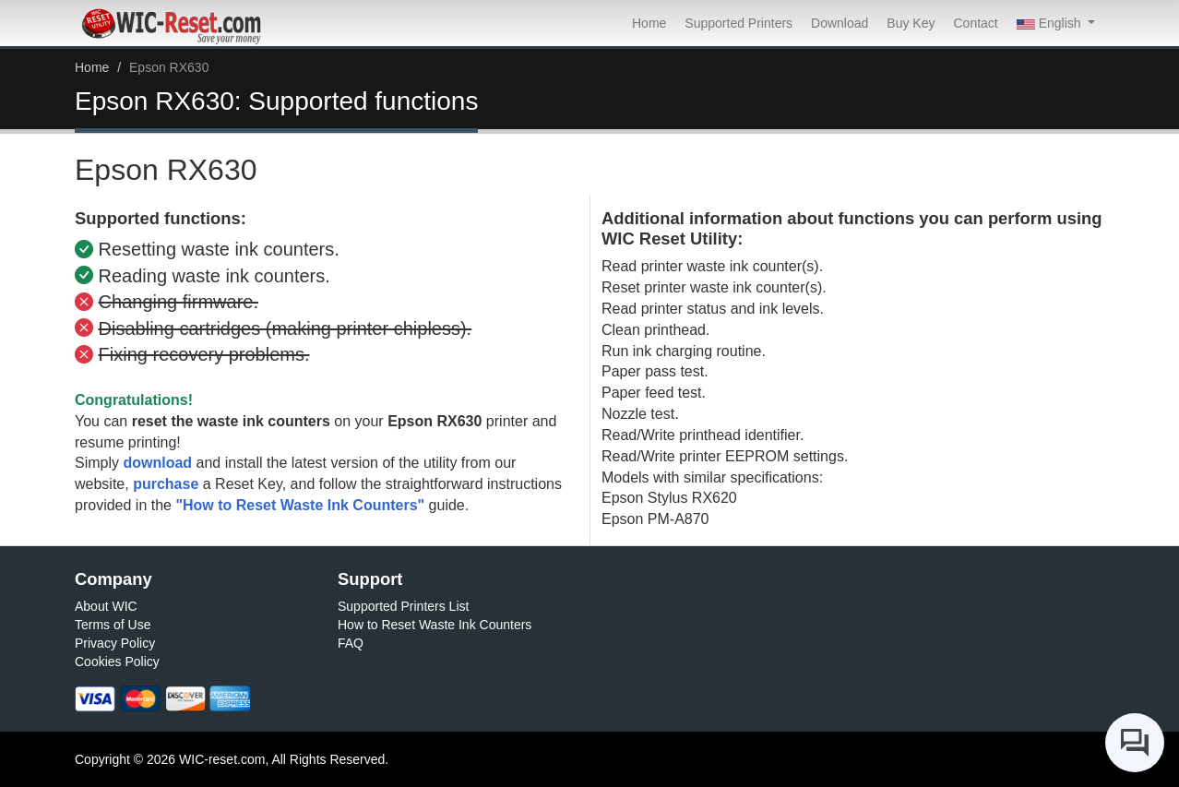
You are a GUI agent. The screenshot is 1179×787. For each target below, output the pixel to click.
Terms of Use (112, 624)
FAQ (350, 643)
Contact (975, 23)
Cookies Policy (117, 661)
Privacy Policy (115, 643)
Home (649, 23)
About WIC (106, 606)
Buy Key (911, 23)
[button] (1055, 23)
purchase (165, 484)
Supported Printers (738, 23)
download (157, 463)
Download (839, 23)
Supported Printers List (403, 606)
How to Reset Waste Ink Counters (434, 624)
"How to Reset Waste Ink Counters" (299, 505)
